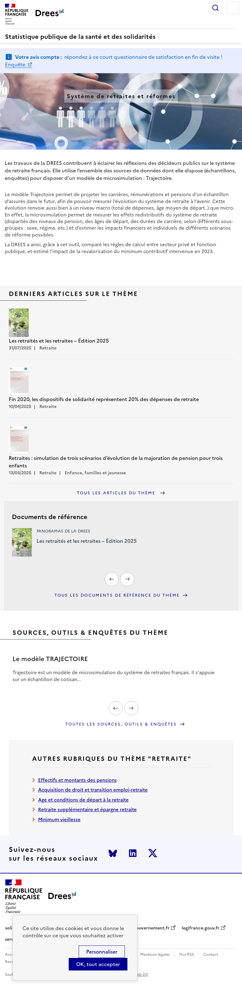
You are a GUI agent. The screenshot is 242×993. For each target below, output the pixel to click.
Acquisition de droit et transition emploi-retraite (93, 789)
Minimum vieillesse (59, 819)
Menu (233, 8)
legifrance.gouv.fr (201, 928)
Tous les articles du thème (117, 493)
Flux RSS (186, 954)
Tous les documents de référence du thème (117, 595)
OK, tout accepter (98, 964)
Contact (210, 954)
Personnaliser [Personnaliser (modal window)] (101, 951)
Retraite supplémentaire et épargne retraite (87, 809)
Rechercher (215, 8)
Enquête (16, 64)
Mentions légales (155, 954)
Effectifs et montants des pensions (77, 780)
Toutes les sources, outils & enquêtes (121, 724)
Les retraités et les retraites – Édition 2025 (87, 541)
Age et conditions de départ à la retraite (83, 799)
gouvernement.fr (151, 928)
